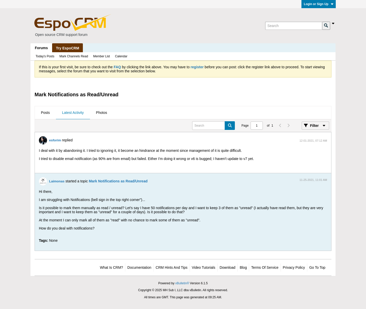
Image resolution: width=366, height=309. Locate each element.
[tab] (45, 112)
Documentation (139, 267)
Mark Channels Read (73, 56)
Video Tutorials (203, 267)
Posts (45, 113)
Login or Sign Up (318, 4)
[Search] (293, 26)
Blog (243, 267)
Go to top (317, 267)
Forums (41, 48)
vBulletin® (182, 283)
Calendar (121, 56)
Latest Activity (73, 113)
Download (227, 267)
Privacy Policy (294, 267)
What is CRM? (111, 267)
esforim (55, 140)
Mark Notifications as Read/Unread (118, 181)
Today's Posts (45, 56)
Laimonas (57, 181)
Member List (101, 56)
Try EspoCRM (67, 48)
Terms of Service (264, 267)
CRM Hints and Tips (171, 267)
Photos (101, 113)
